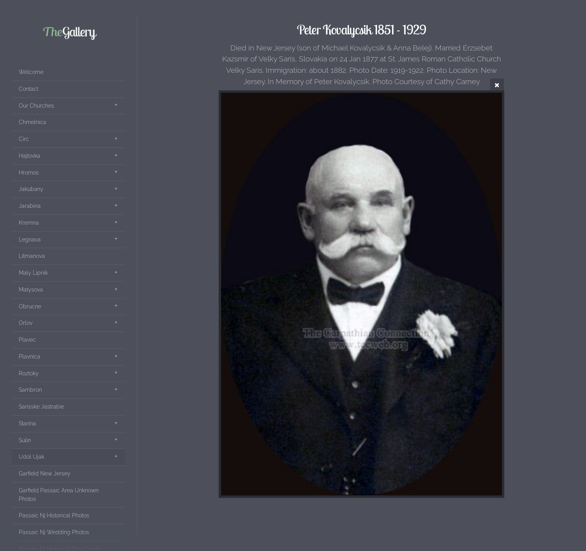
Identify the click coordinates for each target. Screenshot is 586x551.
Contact (28, 89)
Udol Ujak (31, 457)
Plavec (27, 340)
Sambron (30, 390)
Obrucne (30, 306)
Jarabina (30, 206)
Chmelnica (32, 122)
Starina (27, 423)
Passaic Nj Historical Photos (54, 515)
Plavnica (29, 356)
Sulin (25, 440)
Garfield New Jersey (44, 473)
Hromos (29, 172)
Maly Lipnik (33, 273)
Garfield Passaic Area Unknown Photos (59, 494)
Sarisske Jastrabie (41, 406)
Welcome (31, 72)
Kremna (29, 223)
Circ (24, 139)
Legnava (30, 239)
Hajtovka (29, 156)
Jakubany (31, 189)
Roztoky (29, 373)
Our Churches (36, 106)
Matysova (31, 289)
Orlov (25, 323)
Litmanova (32, 256)
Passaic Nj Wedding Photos (54, 532)
